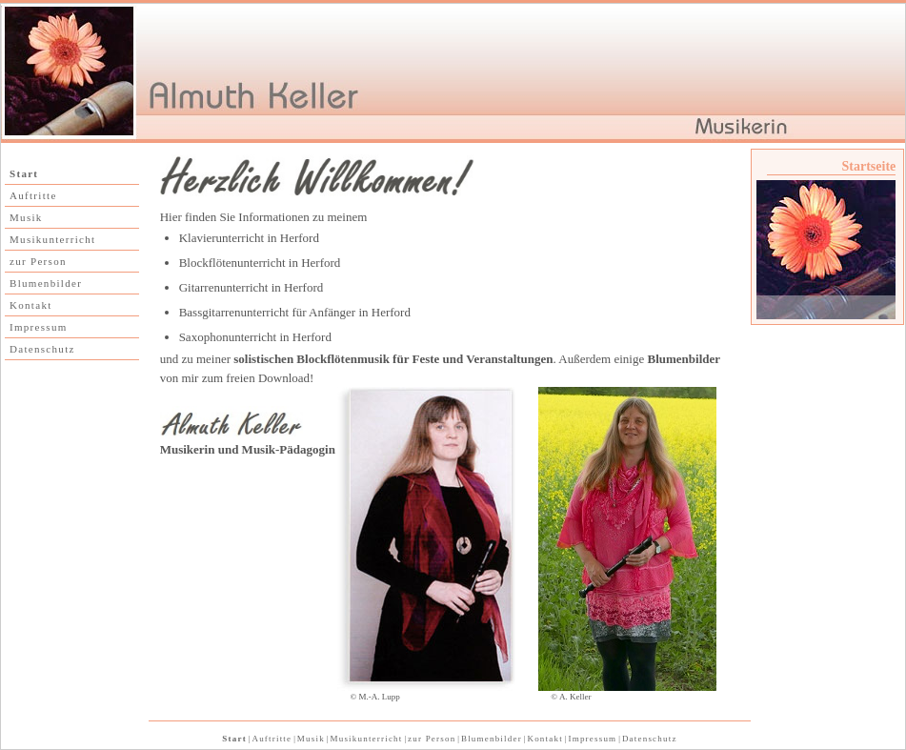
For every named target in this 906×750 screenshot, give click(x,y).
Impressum (39, 327)
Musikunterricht (52, 239)
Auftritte (33, 195)
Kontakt (31, 305)
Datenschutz (42, 349)
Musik (26, 217)
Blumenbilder (46, 283)
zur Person (38, 261)
